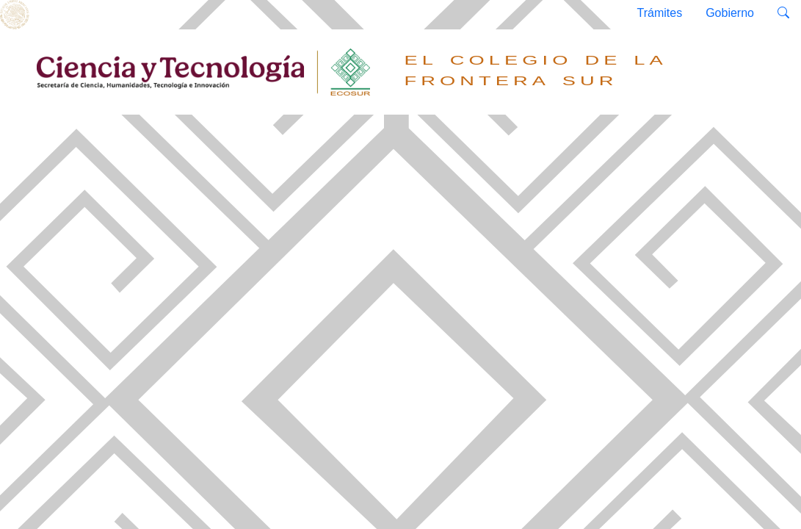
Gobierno (730, 13)
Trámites (660, 13)
